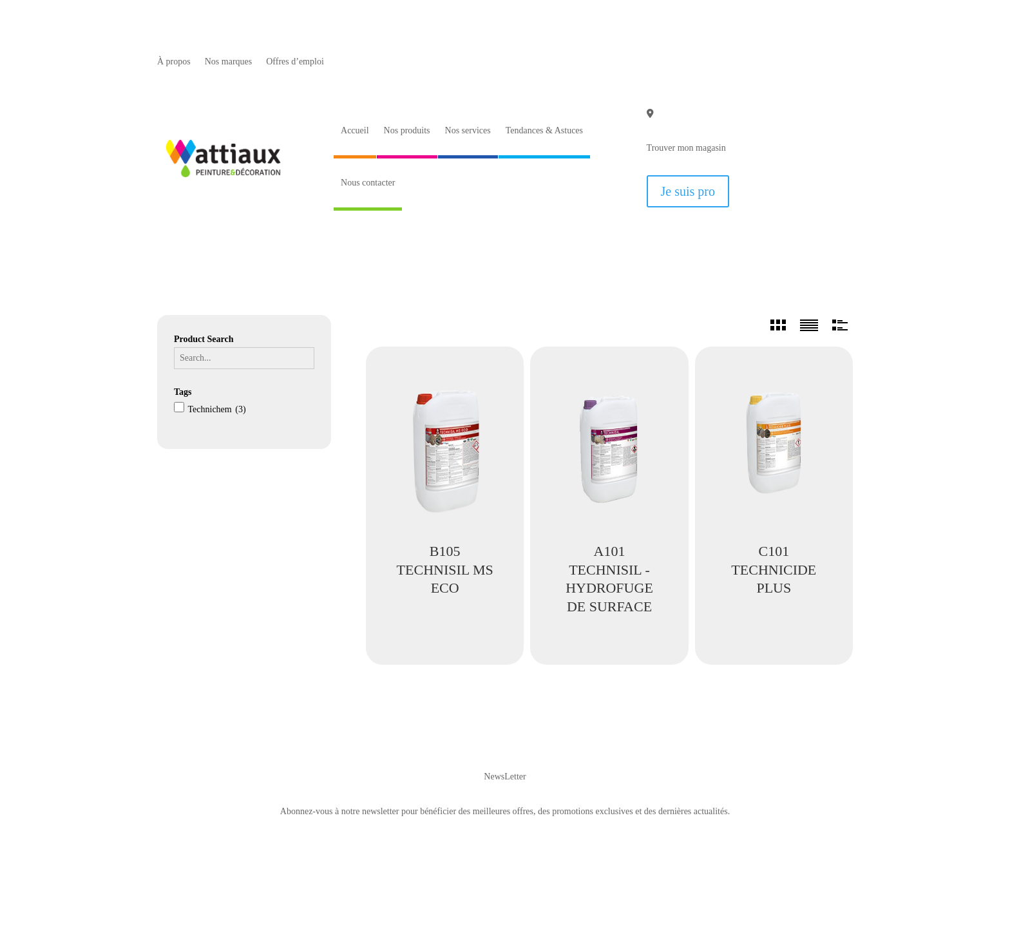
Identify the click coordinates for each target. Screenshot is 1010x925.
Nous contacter (368, 182)
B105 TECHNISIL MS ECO (445, 569)
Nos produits (407, 130)
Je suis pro (688, 191)
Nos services (468, 130)
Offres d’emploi (295, 61)
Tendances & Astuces (544, 130)
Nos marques (228, 61)
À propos (174, 61)
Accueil (355, 130)
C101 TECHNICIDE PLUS (773, 569)
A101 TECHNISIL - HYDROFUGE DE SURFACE (609, 579)
